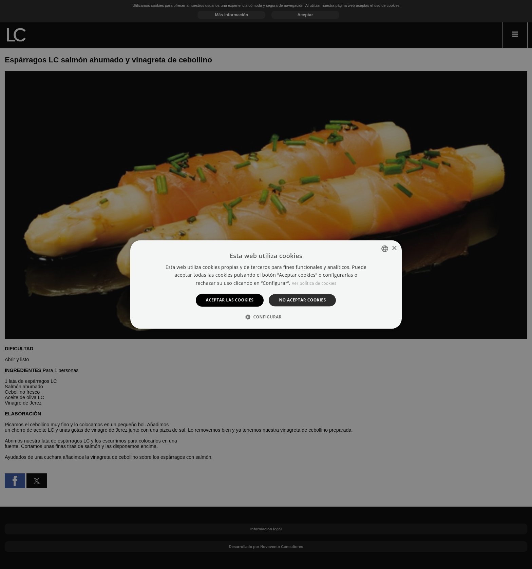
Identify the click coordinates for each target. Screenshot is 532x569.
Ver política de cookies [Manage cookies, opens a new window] (314, 283)
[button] (266, 317)
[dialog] (266, 284)
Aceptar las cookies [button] (230, 300)
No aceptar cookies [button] (302, 300)
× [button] (394, 248)
